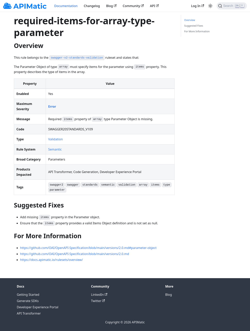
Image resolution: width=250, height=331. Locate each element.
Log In (197, 6)
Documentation (66, 6)
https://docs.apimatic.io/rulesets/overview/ (51, 260)
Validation (55, 139)
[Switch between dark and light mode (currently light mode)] (210, 6)
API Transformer (29, 313)
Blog (111, 6)
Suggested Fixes (193, 25)
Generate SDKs (28, 301)
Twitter (98, 301)
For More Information (197, 31)
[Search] (232, 5)
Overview (189, 20)
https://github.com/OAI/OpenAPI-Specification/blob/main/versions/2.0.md (74, 254)
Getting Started (28, 294)
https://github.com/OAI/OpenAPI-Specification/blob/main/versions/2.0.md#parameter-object (88, 248)
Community (133, 6)
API (154, 6)
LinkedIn (99, 294)
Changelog (92, 6)
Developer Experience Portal (37, 307)
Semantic (55, 149)
